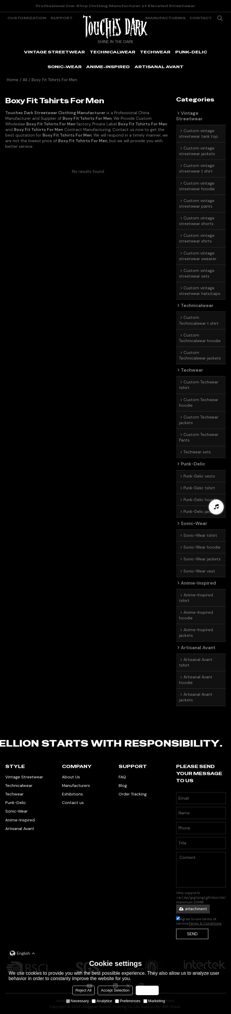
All (25, 79)
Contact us (73, 802)
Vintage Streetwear (24, 777)
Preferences (127, 1001)
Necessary (77, 1001)
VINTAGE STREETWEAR (54, 52)
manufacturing (165, 18)
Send (192, 933)
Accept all (147, 990)
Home (12, 79)
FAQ (122, 777)
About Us (71, 777)
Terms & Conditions (205, 923)
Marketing (154, 1001)
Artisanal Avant (19, 828)
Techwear (14, 794)
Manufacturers (76, 785)
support (61, 18)
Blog (123, 785)
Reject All (83, 990)
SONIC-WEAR (64, 66)
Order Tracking (133, 794)
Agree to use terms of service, (199, 921)
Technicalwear (18, 785)
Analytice (102, 1001)
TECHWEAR (155, 52)
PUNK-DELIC (191, 52)
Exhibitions (72, 794)
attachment (193, 908)
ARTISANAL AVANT (159, 66)
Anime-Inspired (20, 820)
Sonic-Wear (16, 811)
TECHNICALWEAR (112, 52)
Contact (201, 18)
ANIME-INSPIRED (108, 66)
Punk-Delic (15, 802)
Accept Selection (115, 990)
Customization (26, 18)
